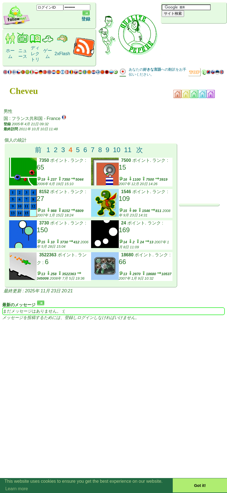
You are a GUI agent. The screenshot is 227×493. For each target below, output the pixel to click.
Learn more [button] (16, 488)
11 (127, 150)
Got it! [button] (200, 485)
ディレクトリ (35, 53)
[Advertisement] (193, 32)
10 (116, 150)
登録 (85, 19)
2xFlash (62, 53)
